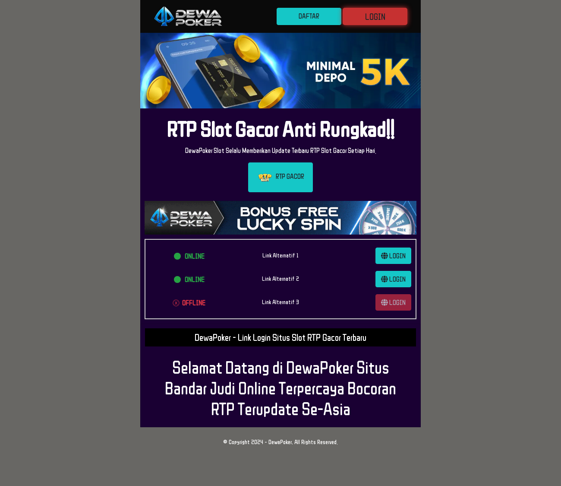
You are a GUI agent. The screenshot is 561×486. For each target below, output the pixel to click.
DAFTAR (309, 16)
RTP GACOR (280, 177)
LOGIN (375, 16)
